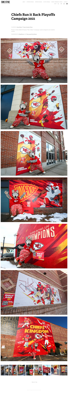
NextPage (21, 34)
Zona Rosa (19, 27)
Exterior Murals (30, 1)
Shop (55, 3)
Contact (65, 1)
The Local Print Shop (31, 34)
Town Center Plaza (27, 27)
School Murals (46, 1)
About (24, 1)
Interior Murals (38, 1)
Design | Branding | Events (56, 1)
